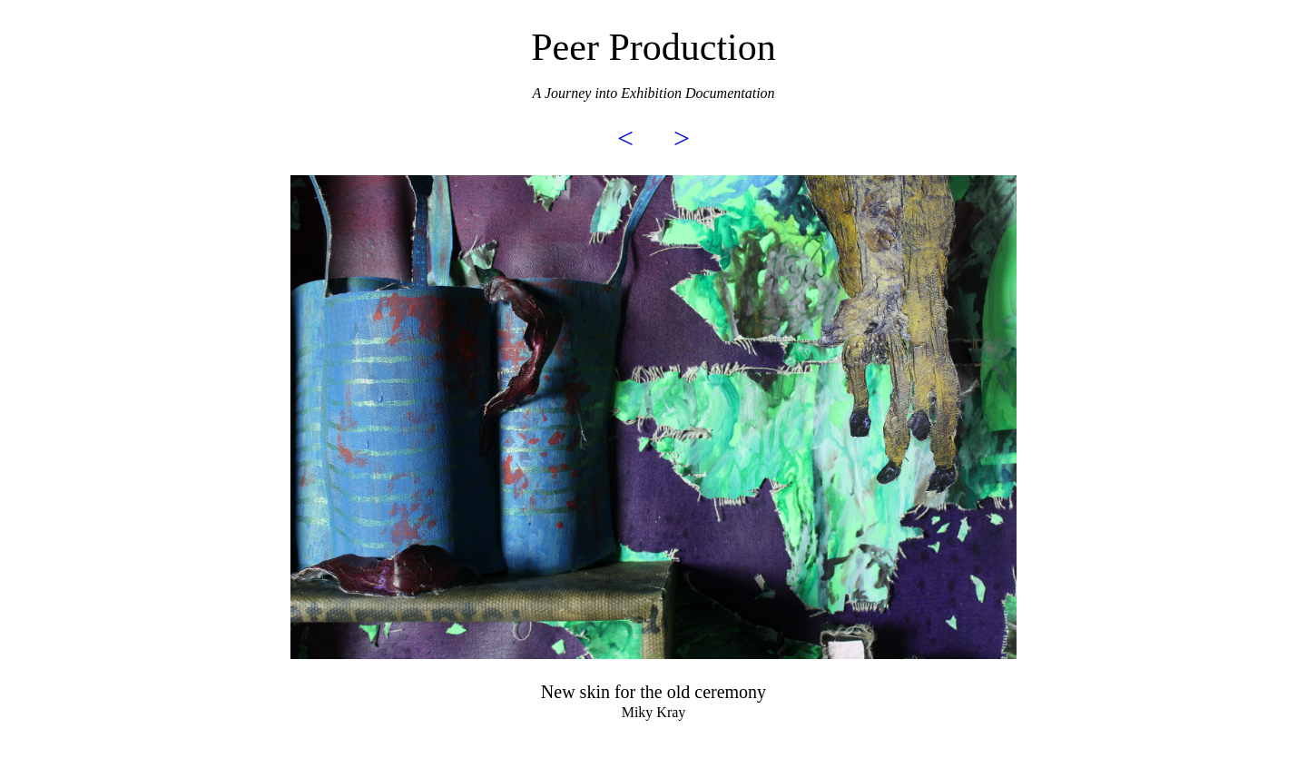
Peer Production (653, 47)
